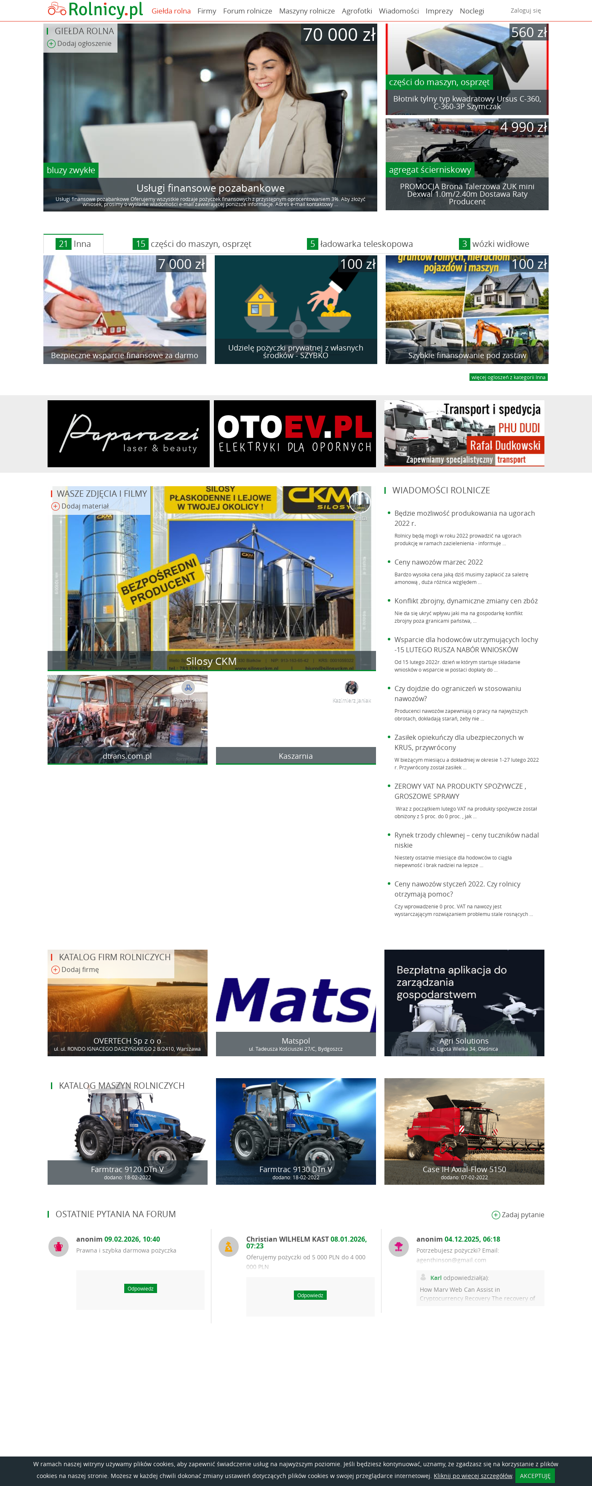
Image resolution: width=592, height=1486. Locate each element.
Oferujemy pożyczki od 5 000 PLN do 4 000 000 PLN (305, 1262)
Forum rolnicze (247, 11)
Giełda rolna (171, 11)
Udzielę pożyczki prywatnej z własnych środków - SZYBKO (295, 351)
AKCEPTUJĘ (535, 1476)
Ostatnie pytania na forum (116, 1214)
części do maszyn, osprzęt (439, 82)
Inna (73, 244)
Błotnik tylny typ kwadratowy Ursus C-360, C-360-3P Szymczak (467, 102)
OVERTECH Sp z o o (127, 1041)
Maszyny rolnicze (307, 11)
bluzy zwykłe (71, 170)
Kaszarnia (296, 756)
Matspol (296, 1041)
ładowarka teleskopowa (360, 244)
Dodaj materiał (80, 506)
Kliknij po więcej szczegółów (473, 1476)
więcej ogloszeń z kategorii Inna (509, 377)
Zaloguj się (526, 10)
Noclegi (472, 11)
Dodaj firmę (75, 970)
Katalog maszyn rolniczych (122, 1085)
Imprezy (439, 11)
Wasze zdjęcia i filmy (102, 493)
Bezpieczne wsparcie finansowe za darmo (124, 355)
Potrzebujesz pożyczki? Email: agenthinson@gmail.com (457, 1255)
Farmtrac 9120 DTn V (127, 1169)
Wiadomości (399, 11)
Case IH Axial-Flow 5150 (464, 1169)
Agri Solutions (464, 1041)
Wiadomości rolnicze (441, 490)
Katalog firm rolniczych (115, 957)
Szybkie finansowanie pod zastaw (467, 355)
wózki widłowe (494, 244)
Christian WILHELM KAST (306, 1242)
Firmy (206, 11)
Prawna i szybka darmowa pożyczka (126, 1250)
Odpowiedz (141, 1288)
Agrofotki (357, 11)
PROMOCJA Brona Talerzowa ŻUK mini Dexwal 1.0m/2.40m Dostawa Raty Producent (467, 193)
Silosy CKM (211, 661)
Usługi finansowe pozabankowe (210, 188)
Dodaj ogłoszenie (79, 44)
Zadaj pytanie (517, 1215)
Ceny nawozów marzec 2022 (439, 562)
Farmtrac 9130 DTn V (295, 1169)
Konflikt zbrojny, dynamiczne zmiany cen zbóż (466, 600)
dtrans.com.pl (127, 756)
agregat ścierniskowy (430, 169)
